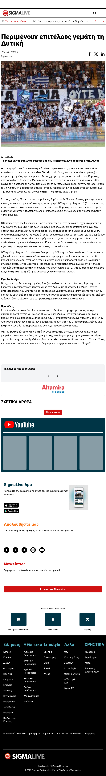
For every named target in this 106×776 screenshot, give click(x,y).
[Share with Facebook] (89, 54)
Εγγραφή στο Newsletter (53, 589)
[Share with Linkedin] (102, 54)
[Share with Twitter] (96, 54)
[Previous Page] (48, 376)
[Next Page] (57, 376)
